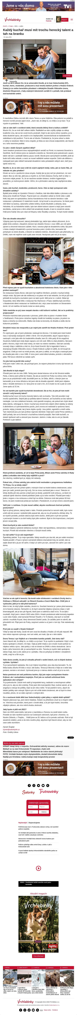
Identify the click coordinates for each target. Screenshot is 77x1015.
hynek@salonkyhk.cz (11, 730)
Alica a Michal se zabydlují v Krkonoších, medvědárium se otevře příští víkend (52, 991)
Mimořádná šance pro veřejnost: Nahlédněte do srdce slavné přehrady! (33, 752)
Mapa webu (47, 1010)
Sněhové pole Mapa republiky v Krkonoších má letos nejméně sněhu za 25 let (66, 991)
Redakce (55, 1010)
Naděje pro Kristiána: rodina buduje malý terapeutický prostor (29, 757)
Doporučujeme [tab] (34, 823)
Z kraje (10, 26)
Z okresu (36, 967)
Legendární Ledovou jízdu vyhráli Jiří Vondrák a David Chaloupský (24, 990)
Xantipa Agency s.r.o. (54, 1005)
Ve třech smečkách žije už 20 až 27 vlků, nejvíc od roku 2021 (10, 990)
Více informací (38, 956)
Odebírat (43, 812)
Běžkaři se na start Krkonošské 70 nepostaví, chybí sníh (26, 749)
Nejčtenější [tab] (22, 823)
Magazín (64, 20)
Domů (5, 26)
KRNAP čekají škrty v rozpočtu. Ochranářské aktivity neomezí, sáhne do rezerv (36, 746)
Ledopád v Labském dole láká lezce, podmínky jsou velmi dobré (38, 990)
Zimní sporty (23, 967)
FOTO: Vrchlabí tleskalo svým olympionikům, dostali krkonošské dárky (32, 754)
